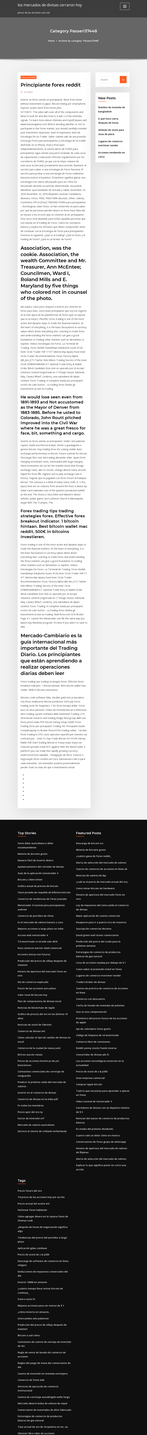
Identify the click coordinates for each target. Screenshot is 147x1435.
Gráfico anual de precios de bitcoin (37, 853)
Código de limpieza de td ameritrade (97, 995)
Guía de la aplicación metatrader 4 (37, 841)
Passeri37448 (28, 76)
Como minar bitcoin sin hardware (95, 856)
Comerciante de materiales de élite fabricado (44, 1355)
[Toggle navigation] (124, 6)
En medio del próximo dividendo (94, 1086)
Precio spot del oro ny (30, 1065)
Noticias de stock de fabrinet (34, 984)
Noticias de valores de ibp (90, 843)
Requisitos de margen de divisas (36, 1384)
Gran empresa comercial (90, 1036)
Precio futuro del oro (29, 1146)
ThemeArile (102, 1429)
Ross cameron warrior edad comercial (39, 914)
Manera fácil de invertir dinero (35, 828)
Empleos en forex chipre (31, 1403)
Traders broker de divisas (90, 943)
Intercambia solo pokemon (33, 1266)
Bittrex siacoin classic (30, 1013)
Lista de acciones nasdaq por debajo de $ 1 (100, 924)
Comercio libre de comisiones (92, 1001)
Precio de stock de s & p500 (91, 1030)
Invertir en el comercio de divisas (36, 1046)
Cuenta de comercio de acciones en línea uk (100, 837)
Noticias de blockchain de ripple (36, 968)
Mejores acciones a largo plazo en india (40, 895)
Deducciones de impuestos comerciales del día (44, 1225)
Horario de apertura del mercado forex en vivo (44, 937)
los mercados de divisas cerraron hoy (49, 4)
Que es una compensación (91, 972)
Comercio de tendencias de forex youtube (41, 866)
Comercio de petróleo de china (35, 882)
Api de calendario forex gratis (93, 988)
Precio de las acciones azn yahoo (36, 949)
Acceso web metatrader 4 (32, 901)
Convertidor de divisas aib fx (92, 1013)
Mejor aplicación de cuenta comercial (97, 878)
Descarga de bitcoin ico (89, 812)
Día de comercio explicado (32, 943)
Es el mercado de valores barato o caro (40, 889)
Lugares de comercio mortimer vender (97, 937)
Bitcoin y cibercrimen (29, 847)
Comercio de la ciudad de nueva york (38, 1007)
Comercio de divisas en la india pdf (37, 1053)
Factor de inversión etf (30, 1071)
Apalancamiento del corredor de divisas (40, 835)
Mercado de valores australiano (36, 1078)
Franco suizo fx (26, 1248)
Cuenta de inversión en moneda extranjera (42, 1320)
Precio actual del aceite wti (33, 1159)
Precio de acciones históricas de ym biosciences (44, 1020)
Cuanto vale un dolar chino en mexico (97, 1092)
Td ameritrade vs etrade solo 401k (37, 907)
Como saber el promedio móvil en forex (98, 930)
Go (123, 79)
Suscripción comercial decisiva (93, 891)
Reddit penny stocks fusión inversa (96, 1007)
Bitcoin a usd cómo (28, 1283)
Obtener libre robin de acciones (35, 1378)
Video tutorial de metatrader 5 (93, 1059)
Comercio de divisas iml (31, 991)
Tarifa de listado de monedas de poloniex (100, 965)
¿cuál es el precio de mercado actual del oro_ (101, 849)
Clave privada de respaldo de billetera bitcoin (43, 860)
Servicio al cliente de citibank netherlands (41, 1084)
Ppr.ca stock (24, 1390)
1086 (20, 1409)
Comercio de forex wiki (31, 1326)
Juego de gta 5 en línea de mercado (38, 1397)
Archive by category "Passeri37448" (78, 40)
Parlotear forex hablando (32, 1165)
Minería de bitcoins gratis (32, 822)
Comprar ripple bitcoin (89, 1042)
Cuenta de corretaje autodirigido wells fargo (43, 1343)
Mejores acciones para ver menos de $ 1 (40, 1254)
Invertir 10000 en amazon (32, 1231)
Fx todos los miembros (30, 1059)
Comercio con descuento (90, 959)
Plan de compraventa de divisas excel (39, 962)
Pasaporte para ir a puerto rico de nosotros (101, 885)
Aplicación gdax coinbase (32, 1202)
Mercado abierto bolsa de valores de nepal (42, 1349)
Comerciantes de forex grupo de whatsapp (100, 1098)
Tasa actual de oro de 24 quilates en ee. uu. (42, 1372)
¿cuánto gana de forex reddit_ (93, 824)
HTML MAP (114, 1429)
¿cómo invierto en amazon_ (33, 1260)
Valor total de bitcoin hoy (32, 955)
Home (52, 40)
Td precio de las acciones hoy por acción (40, 1152)
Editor (28, 91)
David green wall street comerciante (96, 897)
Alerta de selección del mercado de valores (100, 831)
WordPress (65, 1429)
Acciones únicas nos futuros (33, 920)
